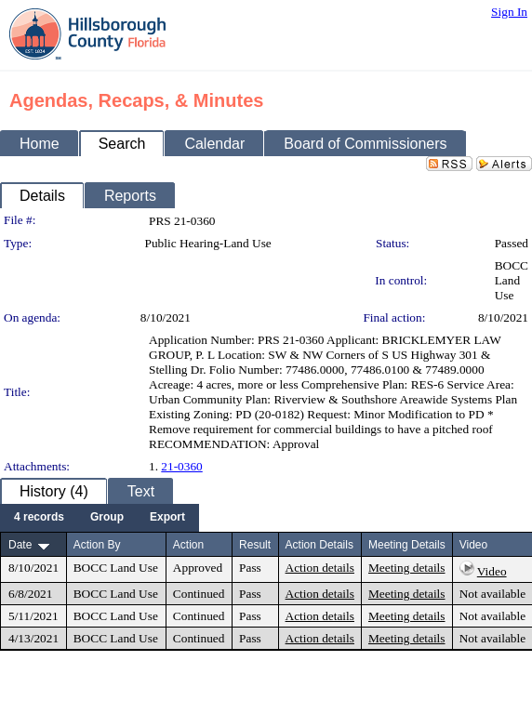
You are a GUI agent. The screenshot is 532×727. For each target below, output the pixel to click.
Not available (492, 594)
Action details (320, 568)
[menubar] (99, 518)
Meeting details (407, 568)
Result (255, 544)
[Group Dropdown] (107, 518)
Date (20, 544)
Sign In (509, 12)
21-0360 (181, 466)
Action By (97, 544)
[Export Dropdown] (167, 518)
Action (188, 544)
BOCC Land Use (511, 280)
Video (492, 571)
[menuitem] (39, 518)
